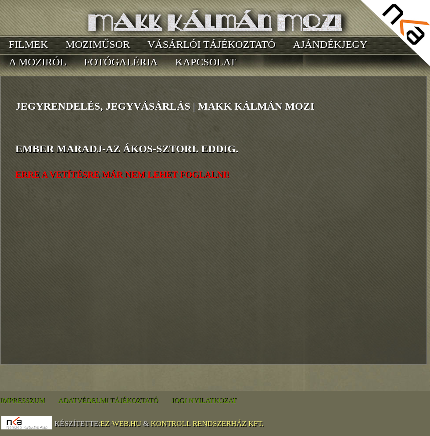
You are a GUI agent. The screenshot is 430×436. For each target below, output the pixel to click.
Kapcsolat (205, 62)
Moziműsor (97, 44)
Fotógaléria (121, 62)
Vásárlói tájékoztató (211, 44)
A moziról (37, 62)
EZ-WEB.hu (120, 423)
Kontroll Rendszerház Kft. (207, 423)
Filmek (28, 44)
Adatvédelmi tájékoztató (108, 400)
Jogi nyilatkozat (203, 400)
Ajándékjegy (330, 44)
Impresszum (22, 400)
